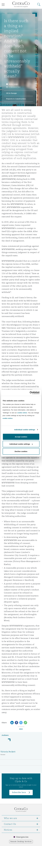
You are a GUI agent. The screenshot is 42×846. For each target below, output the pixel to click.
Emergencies (22, 837)
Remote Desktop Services (21, 842)
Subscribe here (19, 792)
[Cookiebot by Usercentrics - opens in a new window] (29, 392)
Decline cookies (21, 451)
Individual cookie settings (24, 430)
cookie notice (22, 412)
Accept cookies (21, 437)
